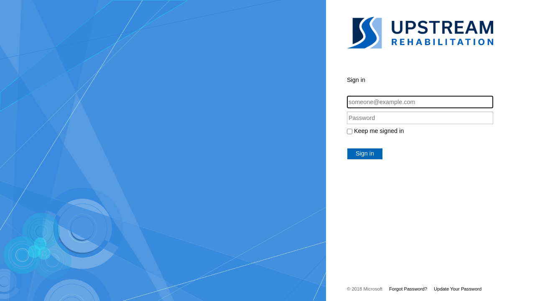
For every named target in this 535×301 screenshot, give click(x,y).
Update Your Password (458, 288)
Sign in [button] (365, 153)
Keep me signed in (379, 131)
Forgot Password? (408, 288)
